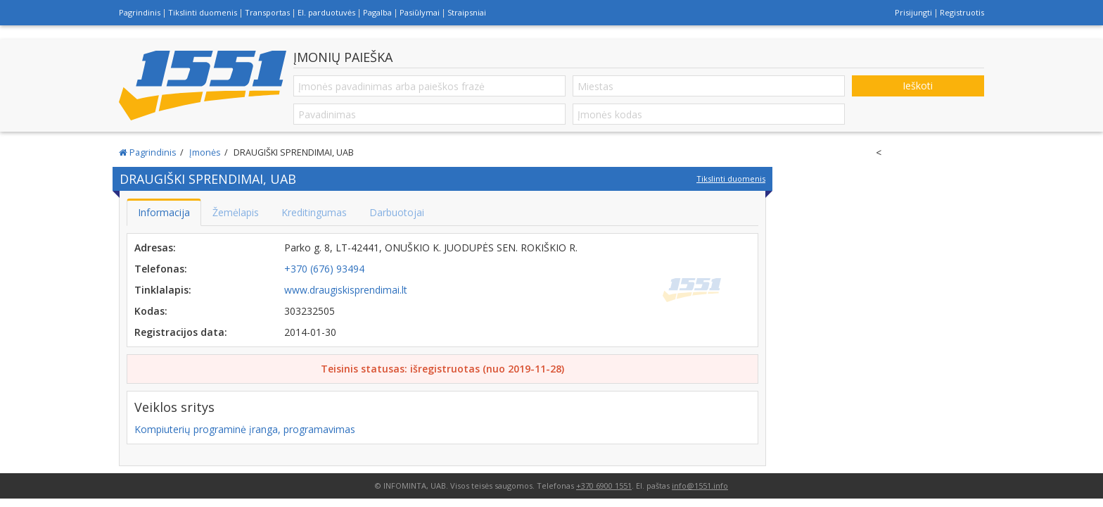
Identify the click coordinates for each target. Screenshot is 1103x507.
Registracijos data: (180, 332)
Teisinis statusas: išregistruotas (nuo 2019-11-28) (442, 368)
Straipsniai (466, 12)
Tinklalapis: (162, 289)
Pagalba (377, 12)
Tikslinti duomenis (202, 12)
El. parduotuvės (326, 12)
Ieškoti (918, 85)
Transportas (267, 12)
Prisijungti (913, 12)
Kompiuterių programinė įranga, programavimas (244, 429)
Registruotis (962, 12)
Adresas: (155, 247)
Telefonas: (160, 268)
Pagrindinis (139, 12)
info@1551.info (700, 485)
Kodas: (150, 311)
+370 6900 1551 (604, 485)
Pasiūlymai (420, 12)
